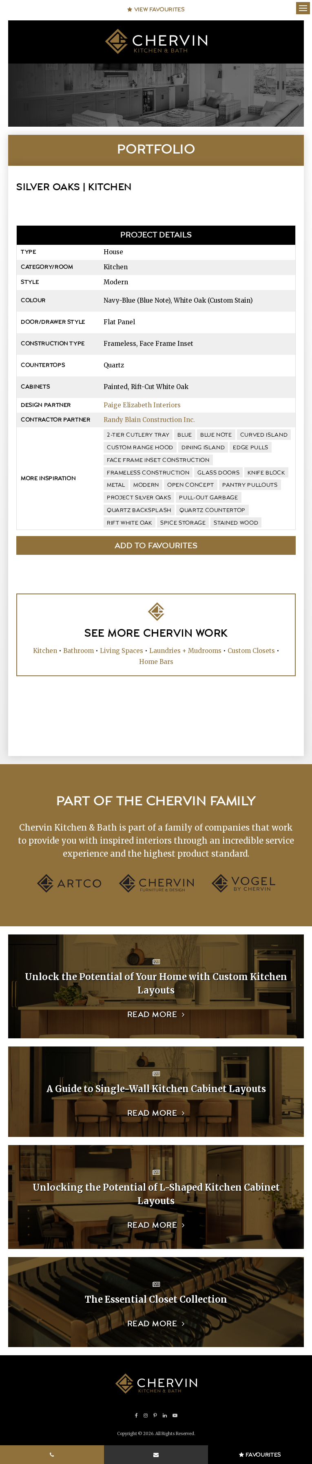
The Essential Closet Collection (156, 1299)
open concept (190, 485)
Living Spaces (121, 651)
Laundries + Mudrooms (185, 651)
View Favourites (155, 10)
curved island (264, 435)
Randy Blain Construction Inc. (149, 420)
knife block (266, 473)
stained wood (236, 523)
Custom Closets (251, 651)
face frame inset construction (158, 460)
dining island (203, 448)
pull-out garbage (208, 498)
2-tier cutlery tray (138, 435)
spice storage (183, 523)
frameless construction (148, 473)
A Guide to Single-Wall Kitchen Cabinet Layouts (156, 1089)
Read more (152, 1015)
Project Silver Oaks (139, 498)
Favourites (260, 1455)
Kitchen (45, 651)
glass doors (218, 473)
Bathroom (78, 651)
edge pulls (250, 448)
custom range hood (140, 448)
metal (116, 485)
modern (146, 485)
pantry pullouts (250, 485)
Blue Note (216, 435)
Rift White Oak (129, 523)
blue (184, 435)
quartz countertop (212, 510)
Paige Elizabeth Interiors (142, 405)
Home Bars (156, 662)
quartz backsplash (139, 510)
